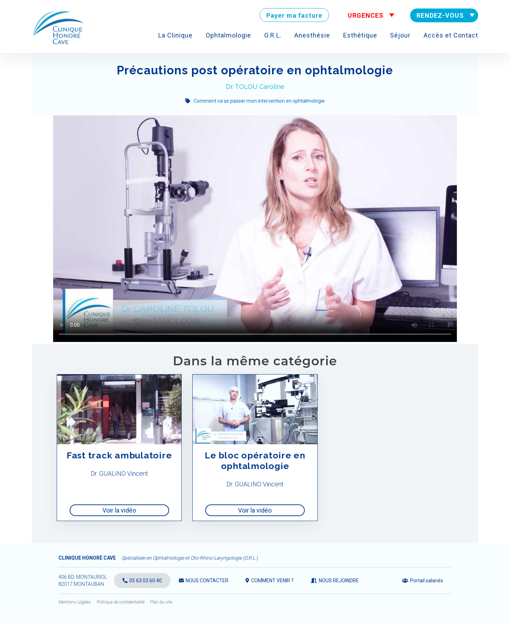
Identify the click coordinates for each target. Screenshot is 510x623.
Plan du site (161, 602)
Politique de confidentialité (120, 602)
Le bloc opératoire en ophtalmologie (255, 460)
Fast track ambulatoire (119, 455)
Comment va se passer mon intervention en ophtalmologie (259, 101)
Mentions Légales (74, 602)
